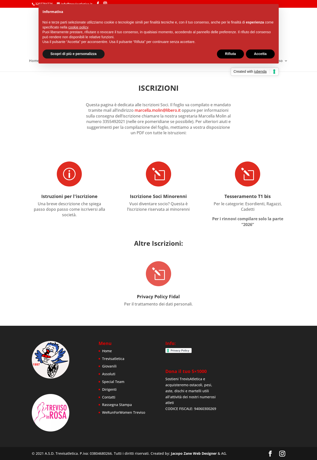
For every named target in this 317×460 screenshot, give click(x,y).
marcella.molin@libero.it (158, 110)
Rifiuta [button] (230, 54)
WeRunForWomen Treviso (123, 412)
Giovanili (109, 366)
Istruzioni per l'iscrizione (69, 195)
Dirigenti (109, 389)
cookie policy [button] (78, 27)
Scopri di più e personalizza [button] (74, 54)
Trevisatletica (113, 358)
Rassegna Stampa (117, 404)
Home (34, 61)
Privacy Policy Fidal (158, 291)
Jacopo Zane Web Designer (194, 453)
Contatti (108, 397)
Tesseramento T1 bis (247, 195)
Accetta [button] (260, 54)
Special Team (113, 381)
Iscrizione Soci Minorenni (158, 195)
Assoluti (108, 374)
